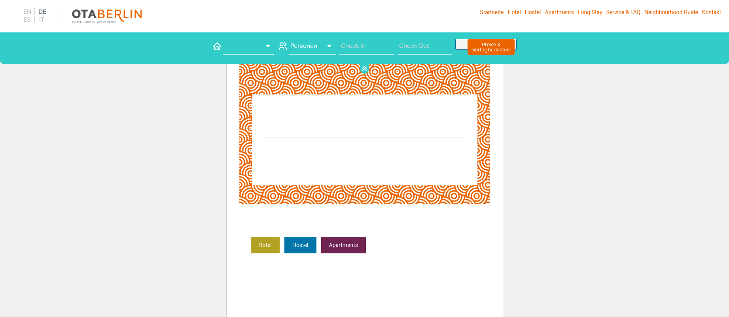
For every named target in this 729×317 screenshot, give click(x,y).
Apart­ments (559, 12)
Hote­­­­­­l (265, 245)
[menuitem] (26, 11)
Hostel (533, 12)
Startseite (492, 12)
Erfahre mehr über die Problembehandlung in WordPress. (403, 257)
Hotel (514, 12)
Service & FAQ (623, 12)
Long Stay (590, 12)
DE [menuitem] (42, 12)
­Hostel (300, 245)
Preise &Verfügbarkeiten (491, 47)
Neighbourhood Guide (671, 12)
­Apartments (343, 245)
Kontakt (711, 12)
